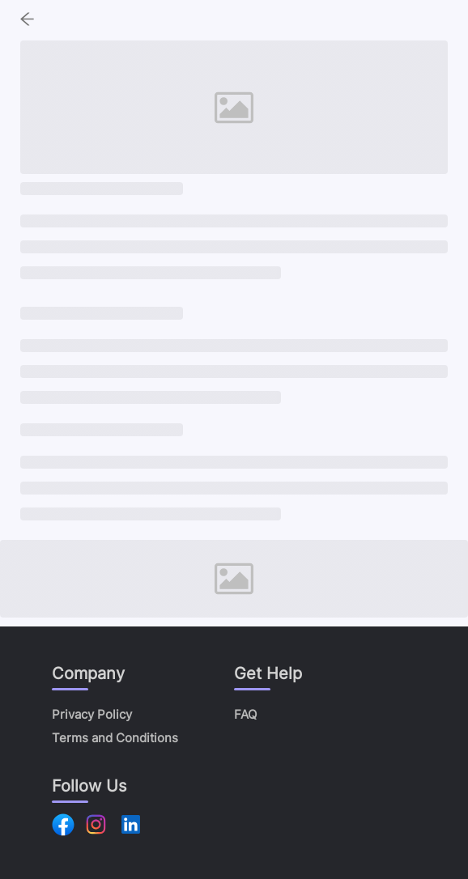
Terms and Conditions (115, 737)
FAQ (245, 714)
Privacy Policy (92, 714)
